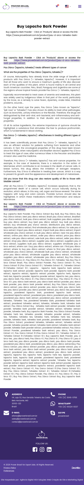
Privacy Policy (10, 467)
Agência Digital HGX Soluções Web (35, 479)
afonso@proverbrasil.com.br (24, 415)
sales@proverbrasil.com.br (24, 418)
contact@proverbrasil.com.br (25, 421)
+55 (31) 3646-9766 (67, 397)
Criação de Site (59, 479)
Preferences (9, 470)
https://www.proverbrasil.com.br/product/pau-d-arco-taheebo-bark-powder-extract (42, 62)
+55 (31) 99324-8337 (68, 406)
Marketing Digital (75, 479)
